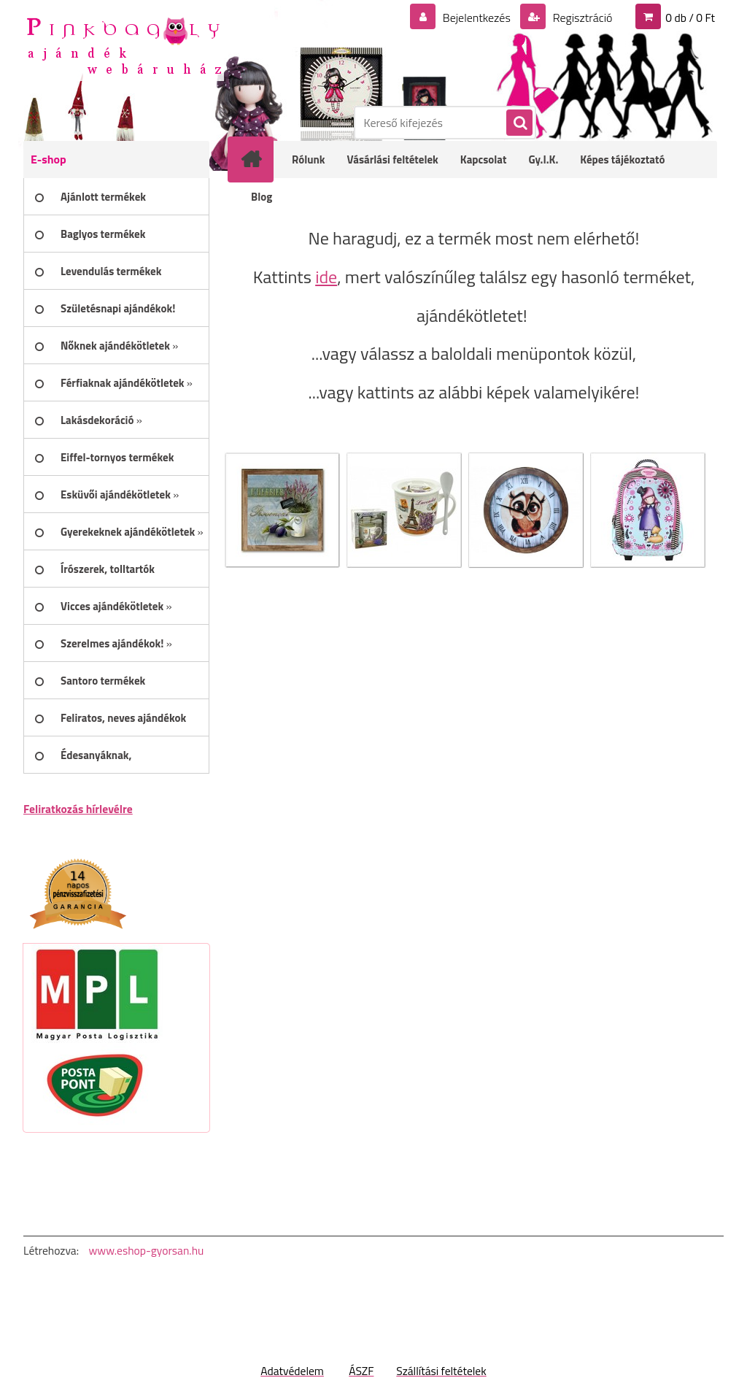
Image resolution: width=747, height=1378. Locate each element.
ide (326, 276)
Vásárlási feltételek (392, 159)
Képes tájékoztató (622, 159)
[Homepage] (260, 159)
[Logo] (123, 44)
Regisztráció (581, 17)
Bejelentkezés (476, 17)
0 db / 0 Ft (690, 17)
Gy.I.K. (543, 159)
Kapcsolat (483, 159)
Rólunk (308, 159)
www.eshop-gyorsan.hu (146, 1250)
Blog (261, 196)
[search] (519, 123)
